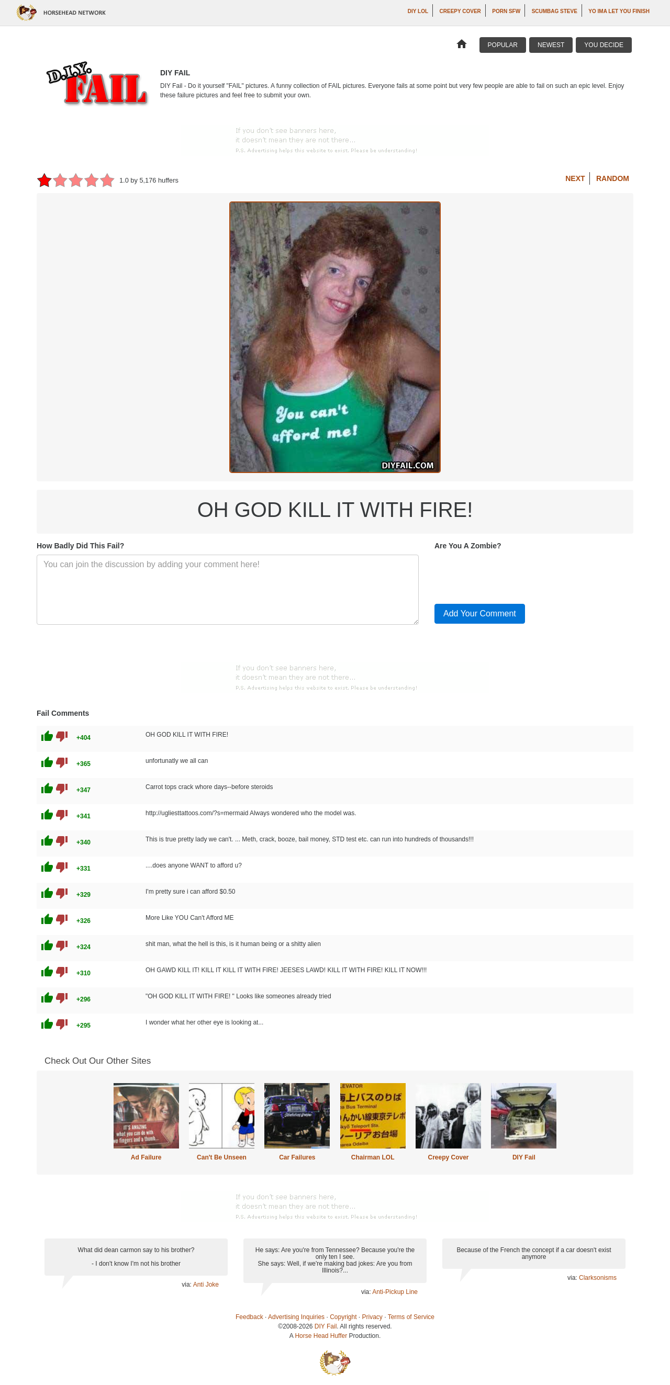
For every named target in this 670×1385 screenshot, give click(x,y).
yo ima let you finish (619, 11)
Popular (503, 45)
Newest (551, 45)
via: (187, 1284)
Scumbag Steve (554, 11)
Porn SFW (506, 11)
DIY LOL (418, 11)
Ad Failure (146, 1157)
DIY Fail (523, 1157)
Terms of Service (411, 1317)
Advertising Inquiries (296, 1317)
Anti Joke (206, 1284)
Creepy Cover (460, 11)
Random (612, 178)
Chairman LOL (373, 1157)
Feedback (249, 1317)
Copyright (343, 1317)
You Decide (603, 45)
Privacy (372, 1317)
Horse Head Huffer (321, 1335)
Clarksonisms (598, 1277)
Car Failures (297, 1157)
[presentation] (514, 575)
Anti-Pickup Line (395, 1292)
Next (575, 178)
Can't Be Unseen (222, 1157)
